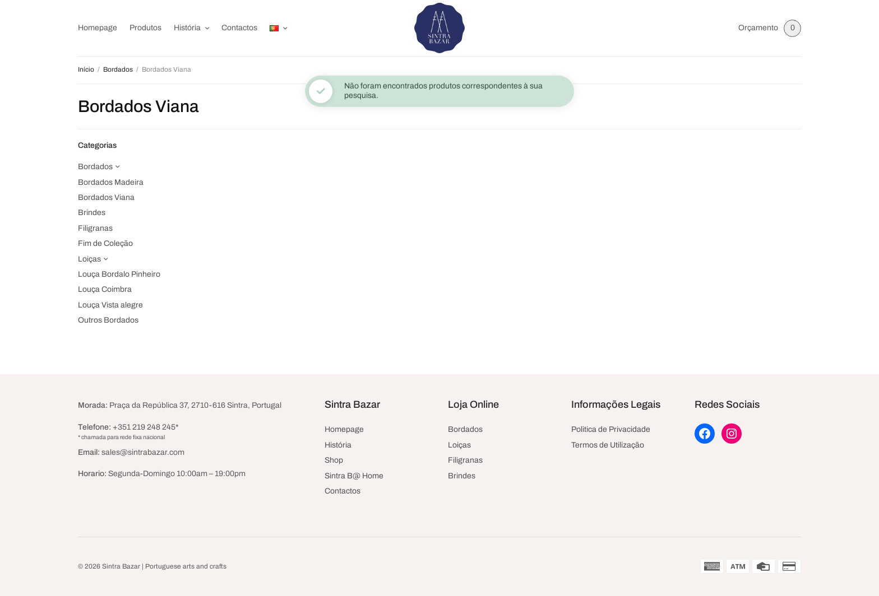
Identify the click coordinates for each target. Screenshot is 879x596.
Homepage (97, 28)
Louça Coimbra (105, 289)
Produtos (145, 28)
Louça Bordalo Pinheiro (119, 274)
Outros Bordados (108, 320)
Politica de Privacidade (610, 429)
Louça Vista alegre (110, 305)
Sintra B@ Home (354, 476)
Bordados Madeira (111, 182)
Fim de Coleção (105, 243)
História (187, 28)
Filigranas (95, 228)
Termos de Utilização (607, 445)
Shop (334, 460)
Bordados (118, 69)
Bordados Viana (106, 197)
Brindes (91, 212)
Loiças (89, 259)
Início (86, 69)
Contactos (239, 28)
